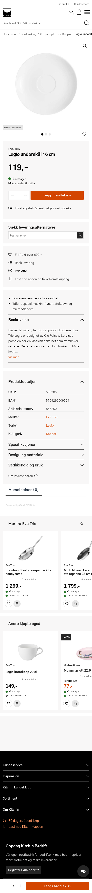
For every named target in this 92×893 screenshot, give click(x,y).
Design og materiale (25, 455)
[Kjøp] (17, 603)
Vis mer (13, 357)
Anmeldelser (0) (24, 489)
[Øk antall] (25, 195)
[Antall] (19, 195)
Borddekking (28, 34)
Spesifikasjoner (21, 444)
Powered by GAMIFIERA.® (20, 505)
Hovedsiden (10, 34)
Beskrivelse (18, 319)
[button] (84, 134)
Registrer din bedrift (23, 870)
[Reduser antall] (12, 195)
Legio (50, 425)
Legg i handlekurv (57, 195)
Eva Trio (14, 149)
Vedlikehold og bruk (25, 465)
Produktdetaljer (22, 381)
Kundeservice (81, 4)
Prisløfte (21, 270)
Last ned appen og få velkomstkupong (42, 279)
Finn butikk (63, 4)
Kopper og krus (49, 34)
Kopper (66, 34)
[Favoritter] (8, 603)
